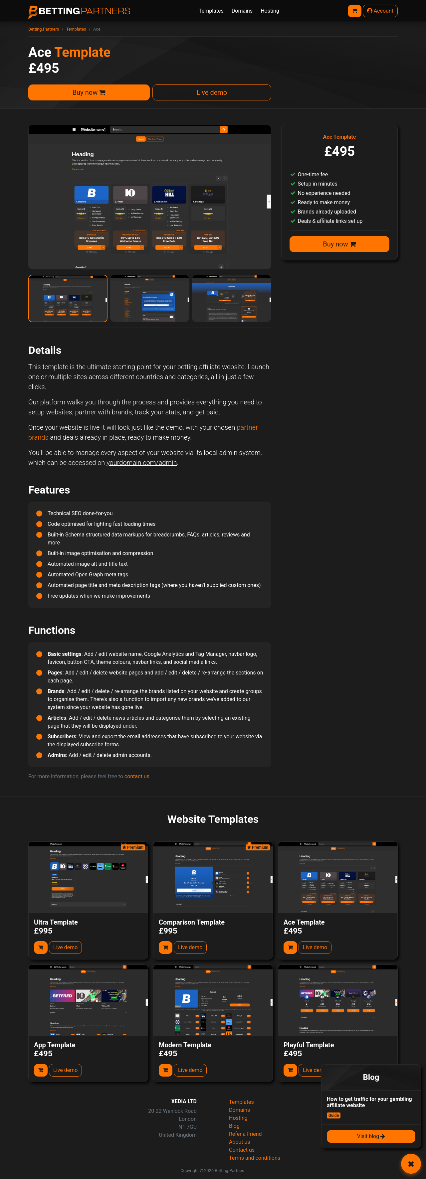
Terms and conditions (254, 1158)
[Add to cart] (41, 947)
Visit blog (371, 1136)
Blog (234, 1126)
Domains (242, 11)
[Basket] (354, 11)
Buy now (89, 92)
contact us (136, 776)
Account (380, 11)
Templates (211, 11)
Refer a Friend (245, 1134)
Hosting (270, 11)
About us (239, 1142)
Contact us (242, 1150)
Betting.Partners (43, 29)
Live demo (212, 92)
